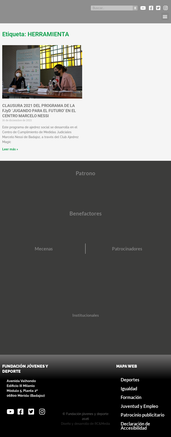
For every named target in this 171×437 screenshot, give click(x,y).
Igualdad (129, 388)
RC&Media (102, 423)
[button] (165, 16)
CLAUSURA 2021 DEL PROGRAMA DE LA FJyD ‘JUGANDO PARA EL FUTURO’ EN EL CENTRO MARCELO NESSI (39, 110)
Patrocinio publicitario (142, 414)
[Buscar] (135, 8)
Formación (131, 397)
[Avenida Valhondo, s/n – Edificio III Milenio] (85, 386)
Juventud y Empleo (139, 406)
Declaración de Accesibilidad (135, 426)
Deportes (130, 379)
